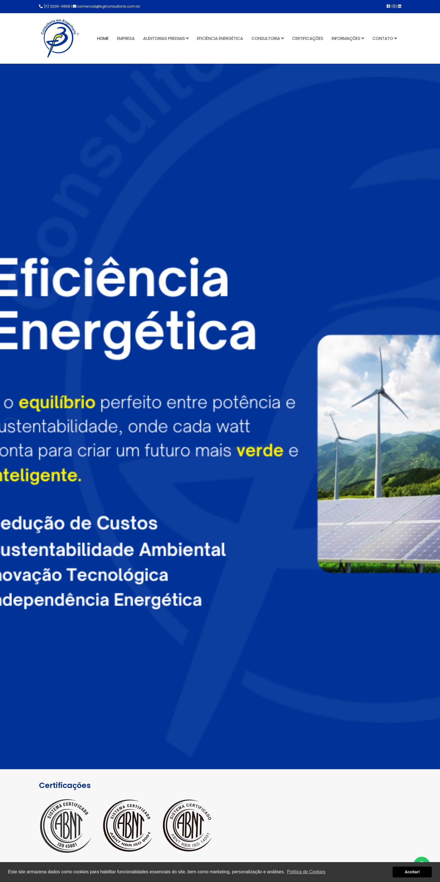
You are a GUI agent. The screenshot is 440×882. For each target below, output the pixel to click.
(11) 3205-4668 (54, 6)
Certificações (307, 38)
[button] (429, 425)
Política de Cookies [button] (306, 871)
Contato (384, 38)
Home (103, 38)
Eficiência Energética (220, 38)
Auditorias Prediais (166, 38)
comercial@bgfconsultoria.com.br (106, 6)
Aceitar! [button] (412, 872)
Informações (348, 38)
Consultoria (267, 38)
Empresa (126, 38)
